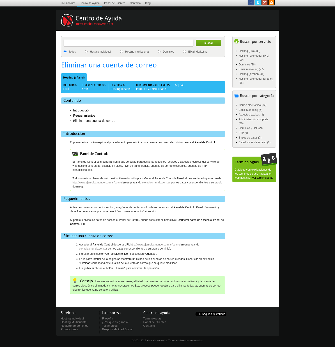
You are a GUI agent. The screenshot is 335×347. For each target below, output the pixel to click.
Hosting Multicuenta (74, 322)
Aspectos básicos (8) (251, 114)
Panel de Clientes (114, 3)
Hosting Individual (72, 318)
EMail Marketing (197, 51)
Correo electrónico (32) (252, 105)
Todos (72, 51)
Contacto (135, 3)
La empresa (111, 313)
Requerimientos (84, 115)
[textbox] (128, 43)
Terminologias (152, 318)
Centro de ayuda (90, 3)
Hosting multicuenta (137, 51)
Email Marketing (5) (250, 109)
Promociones (69, 329)
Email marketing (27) (251, 69)
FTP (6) (243, 132)
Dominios (168, 51)
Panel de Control (205, 142)
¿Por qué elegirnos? (115, 322)
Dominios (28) (247, 64)
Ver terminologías (262, 177)
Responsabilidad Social (117, 329)
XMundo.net (68, 3)
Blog (148, 3)
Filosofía (107, 318)
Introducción (81, 110)
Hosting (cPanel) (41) (251, 74)
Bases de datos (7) (250, 137)
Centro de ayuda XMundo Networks (98, 24)
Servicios (68, 313)
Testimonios (110, 325)
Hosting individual (100, 51)
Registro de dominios (74, 325)
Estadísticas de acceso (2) (255, 142)
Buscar (208, 43)
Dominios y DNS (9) (251, 128)
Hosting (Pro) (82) (249, 51)
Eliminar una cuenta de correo (94, 121)
